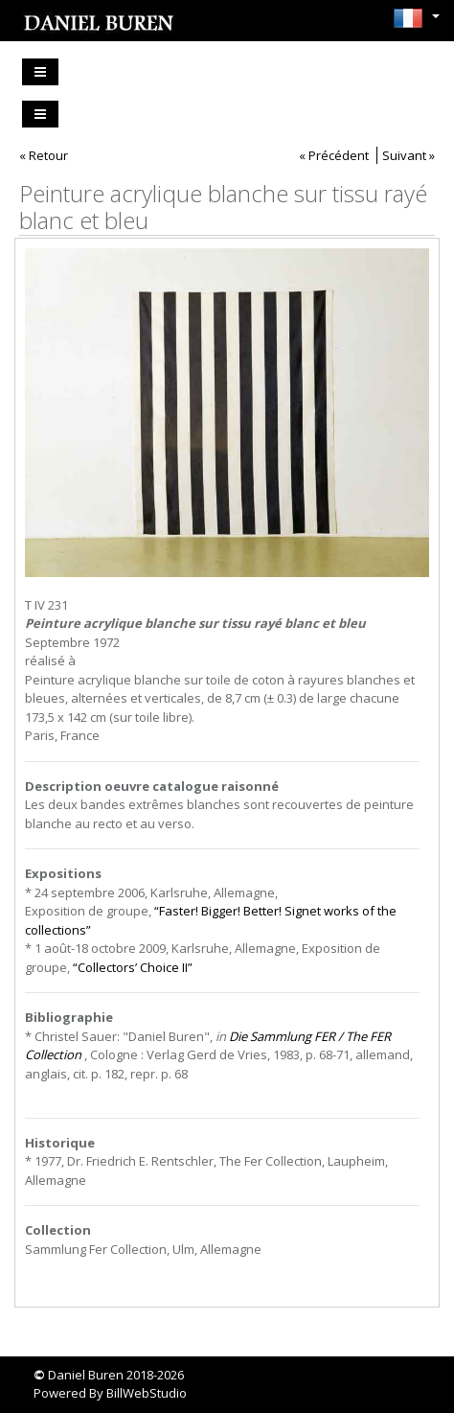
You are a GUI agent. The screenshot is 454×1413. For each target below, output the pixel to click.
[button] (411, 18)
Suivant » (408, 155)
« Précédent (334, 155)
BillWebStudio (146, 1392)
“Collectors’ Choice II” (133, 967)
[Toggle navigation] (40, 71)
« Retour (43, 155)
